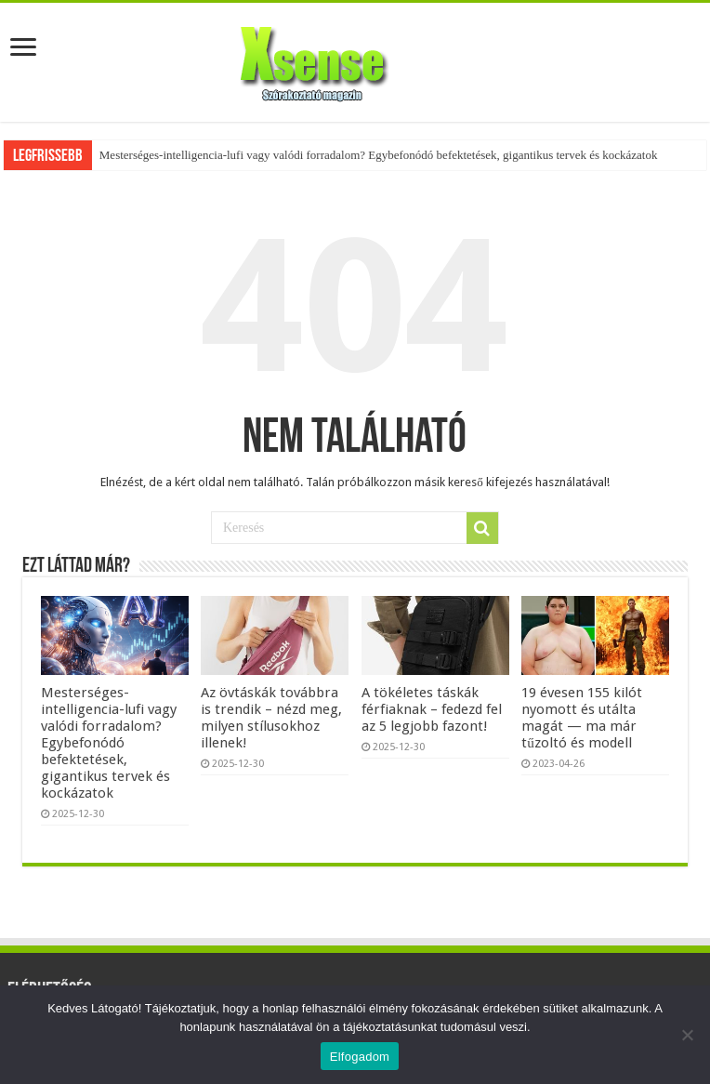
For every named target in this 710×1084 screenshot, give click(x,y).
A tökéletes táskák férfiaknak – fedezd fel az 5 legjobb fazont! (432, 709)
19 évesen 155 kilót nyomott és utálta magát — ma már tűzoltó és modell (581, 717)
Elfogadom (359, 1057)
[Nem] (686, 1034)
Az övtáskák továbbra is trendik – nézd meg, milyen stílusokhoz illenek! (271, 717)
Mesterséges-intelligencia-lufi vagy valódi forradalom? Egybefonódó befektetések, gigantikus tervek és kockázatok (378, 155)
